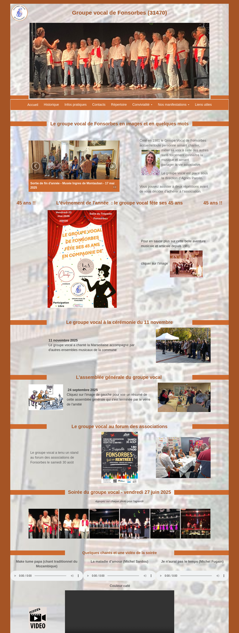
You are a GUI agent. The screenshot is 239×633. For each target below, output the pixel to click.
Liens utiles (203, 104)
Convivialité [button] (142, 104)
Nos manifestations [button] (173, 104)
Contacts (98, 104)
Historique (51, 104)
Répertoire (119, 104)
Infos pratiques (76, 104)
